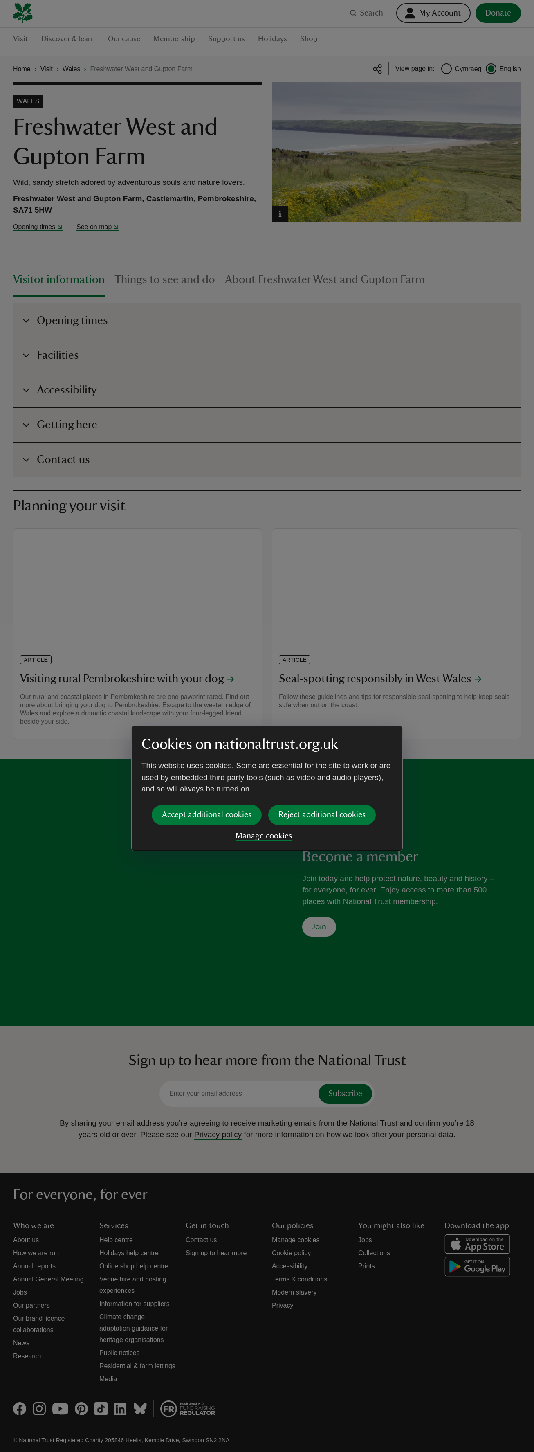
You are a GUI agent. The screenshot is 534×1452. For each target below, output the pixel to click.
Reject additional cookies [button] (322, 752)
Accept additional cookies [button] (206, 752)
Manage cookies (264, 773)
